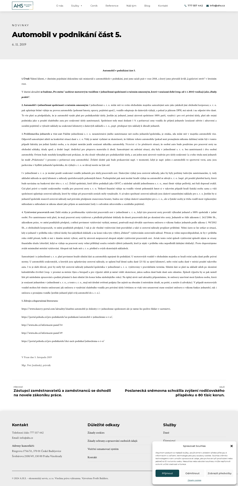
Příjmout (167, 473)
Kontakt (163, 5)
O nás (59, 5)
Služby (76, 5)
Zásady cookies (194, 480)
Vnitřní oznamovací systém (103, 449)
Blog (147, 5)
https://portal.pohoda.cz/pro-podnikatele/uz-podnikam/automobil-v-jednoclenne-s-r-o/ (67, 317)
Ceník (94, 5)
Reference (111, 5)
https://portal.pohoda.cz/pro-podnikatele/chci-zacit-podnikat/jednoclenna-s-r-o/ (63, 341)
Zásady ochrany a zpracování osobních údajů (112, 441)
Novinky (20, 25)
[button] (231, 446)
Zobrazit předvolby (219, 473)
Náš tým (131, 5)
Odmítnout (192, 473)
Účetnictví (169, 441)
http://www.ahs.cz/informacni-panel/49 (42, 333)
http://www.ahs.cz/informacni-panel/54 (42, 325)
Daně (166, 433)
